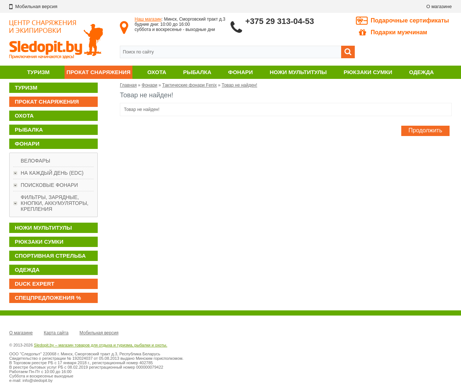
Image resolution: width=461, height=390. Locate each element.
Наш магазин (148, 19)
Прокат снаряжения (98, 72)
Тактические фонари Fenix (189, 85)
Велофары (35, 161)
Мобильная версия (99, 332)
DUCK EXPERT (35, 284)
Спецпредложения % (48, 298)
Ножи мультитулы (298, 72)
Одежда (421, 72)
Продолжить (425, 130)
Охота (157, 72)
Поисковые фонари (49, 185)
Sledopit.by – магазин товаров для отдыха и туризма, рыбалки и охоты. (100, 345)
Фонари (240, 72)
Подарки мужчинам (393, 32)
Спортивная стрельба (50, 256)
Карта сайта (56, 332)
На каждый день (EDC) (52, 173)
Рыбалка (197, 72)
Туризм (38, 72)
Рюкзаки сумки (368, 72)
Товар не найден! (239, 85)
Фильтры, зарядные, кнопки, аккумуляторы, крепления (55, 203)
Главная (128, 85)
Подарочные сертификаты (410, 20)
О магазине (439, 6)
